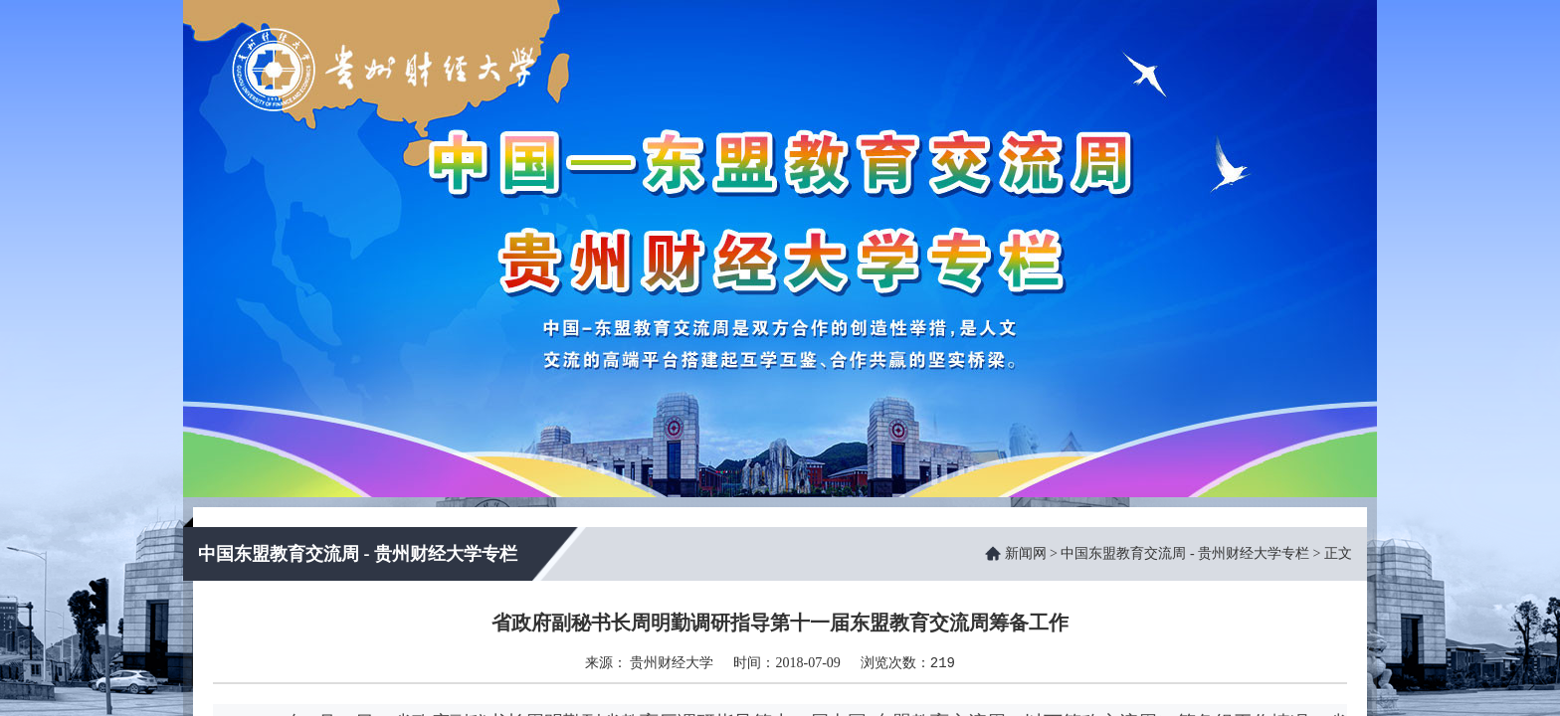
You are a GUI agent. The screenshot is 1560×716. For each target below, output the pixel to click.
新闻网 (1026, 553)
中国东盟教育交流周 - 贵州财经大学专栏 (1185, 553)
